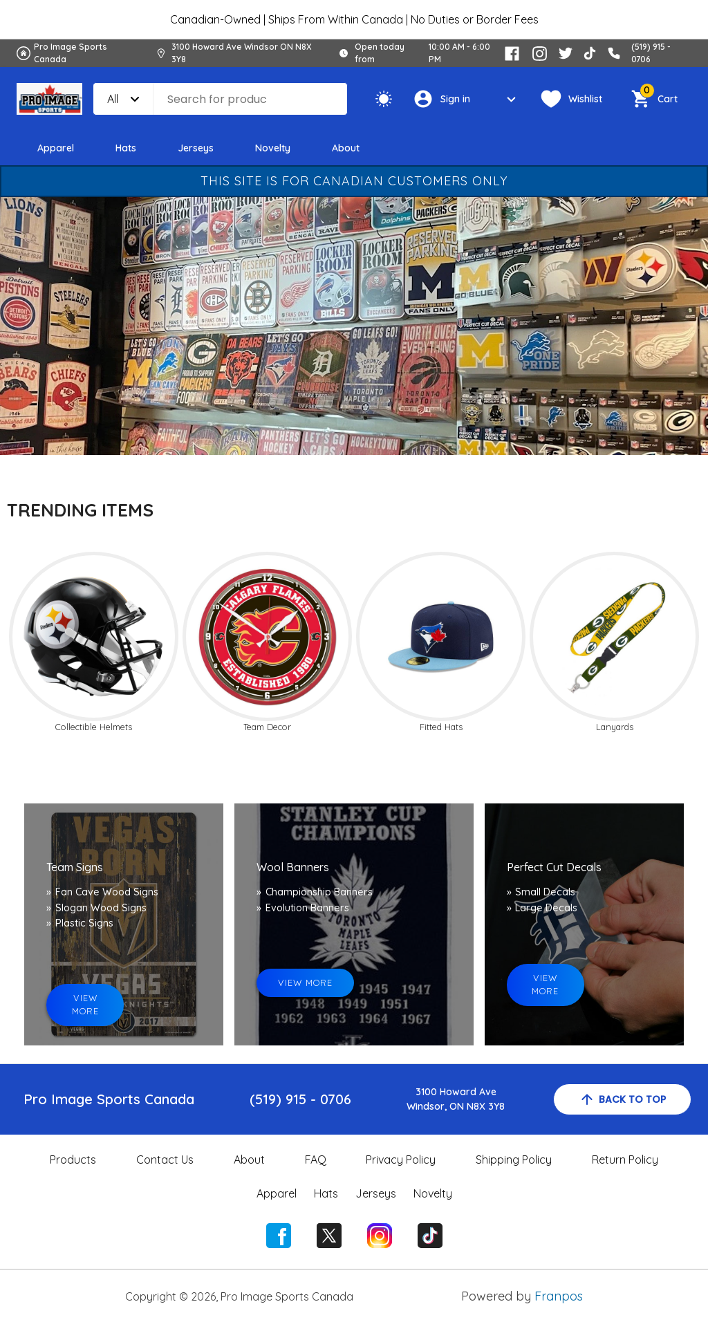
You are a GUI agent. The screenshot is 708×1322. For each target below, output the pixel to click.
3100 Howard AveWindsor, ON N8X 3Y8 (456, 1099)
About (346, 148)
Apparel (55, 148)
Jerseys (196, 148)
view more (85, 1004)
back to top (622, 1099)
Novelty (272, 148)
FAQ (315, 1159)
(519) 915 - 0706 (300, 1099)
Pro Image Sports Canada (70, 52)
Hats (125, 148)
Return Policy (625, 1159)
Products (73, 1159)
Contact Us (165, 1159)
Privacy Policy (401, 1159)
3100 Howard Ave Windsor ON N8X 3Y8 (241, 52)
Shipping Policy (514, 1159)
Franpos (558, 1296)
